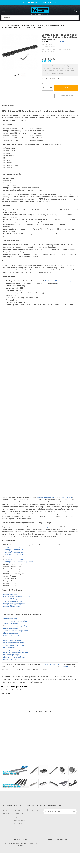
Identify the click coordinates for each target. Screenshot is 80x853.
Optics (6, 810)
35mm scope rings (10, 633)
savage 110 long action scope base (19, 562)
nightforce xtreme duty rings (14, 657)
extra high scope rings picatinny (16, 652)
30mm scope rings (10, 623)
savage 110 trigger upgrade (14, 604)
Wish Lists (18, 824)
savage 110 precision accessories (16, 597)
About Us (17, 810)
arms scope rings (10, 638)
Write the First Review (60, 42)
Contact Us (19, 814)
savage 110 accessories (12, 601)
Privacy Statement (21, 839)
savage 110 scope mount (15, 552)
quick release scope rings (13, 645)
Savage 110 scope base (54, 664)
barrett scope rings (11, 655)
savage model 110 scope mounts (18, 559)
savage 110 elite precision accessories (18, 599)
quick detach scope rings (13, 643)
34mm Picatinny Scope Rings (16, 631)
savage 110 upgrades (11, 606)
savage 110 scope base (14, 550)
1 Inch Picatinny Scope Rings (16, 621)
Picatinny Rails (66, 497)
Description (8, 105)
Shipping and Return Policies (58, 839)
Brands (6, 814)
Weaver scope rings (63, 281)
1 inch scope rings (10, 619)
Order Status (19, 820)
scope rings (45, 527)
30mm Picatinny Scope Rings (16, 626)
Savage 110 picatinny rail (13, 547)
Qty (43, 83)
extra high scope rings (12, 650)
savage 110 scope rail (13, 557)
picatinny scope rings (12, 640)
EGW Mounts (68, 667)
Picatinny (49, 281)
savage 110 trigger (10, 594)
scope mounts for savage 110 (16, 554)
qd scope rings (9, 647)
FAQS (16, 817)
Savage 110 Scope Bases (46, 497)
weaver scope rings (11, 635)
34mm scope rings (10, 628)
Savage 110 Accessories (26, 667)
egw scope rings (9, 659)
